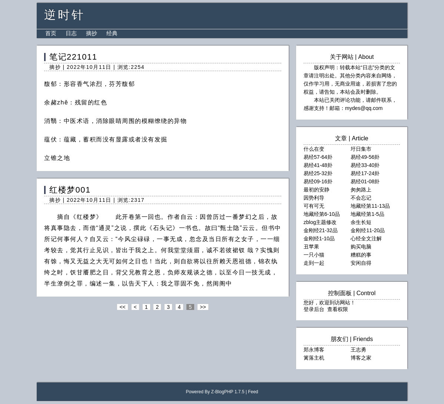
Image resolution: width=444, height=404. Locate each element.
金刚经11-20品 (368, 230)
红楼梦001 (70, 189)
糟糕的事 (361, 255)
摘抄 (91, 33)
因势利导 (314, 198)
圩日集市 (361, 149)
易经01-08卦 (365, 181)
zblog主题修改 (320, 222)
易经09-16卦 (318, 181)
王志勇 (358, 350)
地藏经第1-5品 (367, 214)
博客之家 (361, 358)
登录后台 (314, 309)
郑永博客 (314, 350)
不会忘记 (361, 198)
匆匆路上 (361, 190)
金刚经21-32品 (321, 230)
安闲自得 (361, 263)
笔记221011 (73, 56)
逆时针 (64, 14)
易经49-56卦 (365, 157)
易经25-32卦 (318, 173)
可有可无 (314, 206)
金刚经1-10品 (319, 238)
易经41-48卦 (318, 165)
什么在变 (314, 149)
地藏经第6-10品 (322, 214)
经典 (111, 33)
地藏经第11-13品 (370, 206)
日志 (71, 33)
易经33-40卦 (365, 165)
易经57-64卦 (318, 157)
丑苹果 (311, 247)
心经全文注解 (366, 238)
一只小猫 (314, 255)
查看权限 (337, 309)
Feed (253, 391)
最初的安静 (316, 190)
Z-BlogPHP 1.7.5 (228, 391)
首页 (50, 33)
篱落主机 (314, 358)
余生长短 (361, 222)
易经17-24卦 (365, 173)
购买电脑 (361, 247)
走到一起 (314, 263)
